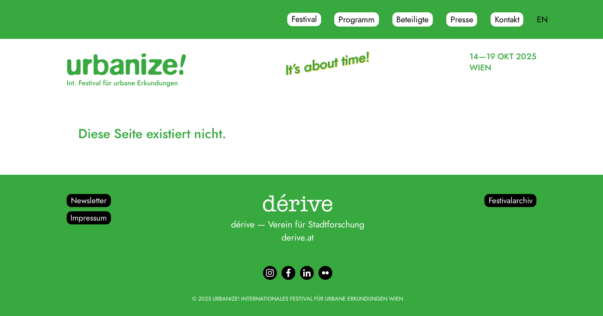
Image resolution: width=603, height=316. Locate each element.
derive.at (297, 237)
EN (542, 19)
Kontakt (507, 19)
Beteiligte (412, 19)
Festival (304, 19)
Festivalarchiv (511, 200)
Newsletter (89, 200)
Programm (356, 19)
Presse (462, 19)
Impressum (88, 217)
